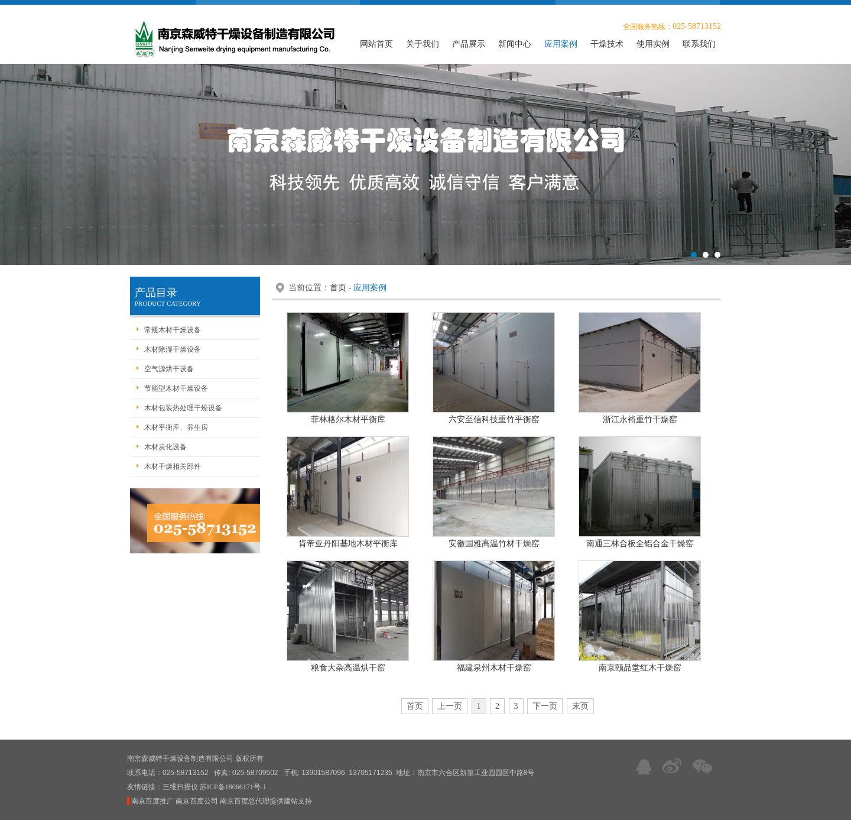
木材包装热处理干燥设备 (183, 408)
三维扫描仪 (180, 787)
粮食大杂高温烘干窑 (348, 667)
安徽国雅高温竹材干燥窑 (494, 543)
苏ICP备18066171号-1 (233, 787)
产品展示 (468, 44)
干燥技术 (606, 44)
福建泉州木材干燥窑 (494, 667)
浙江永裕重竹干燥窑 (640, 419)
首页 (338, 287)
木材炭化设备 (165, 447)
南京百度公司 (197, 801)
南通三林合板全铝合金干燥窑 (640, 543)
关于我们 (422, 44)
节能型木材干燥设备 (176, 388)
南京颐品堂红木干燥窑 (640, 667)
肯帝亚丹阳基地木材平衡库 (348, 543)
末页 (580, 706)
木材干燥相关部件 (172, 466)
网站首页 (376, 44)
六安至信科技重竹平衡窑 (494, 419)
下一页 (544, 706)
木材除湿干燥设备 (172, 349)
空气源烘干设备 (169, 369)
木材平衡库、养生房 (176, 427)
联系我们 (699, 44)
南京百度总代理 (244, 801)
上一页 (449, 706)
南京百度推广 (152, 801)
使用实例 (653, 44)
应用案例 (560, 44)
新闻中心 (514, 44)
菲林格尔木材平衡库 (348, 419)
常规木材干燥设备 (172, 330)
